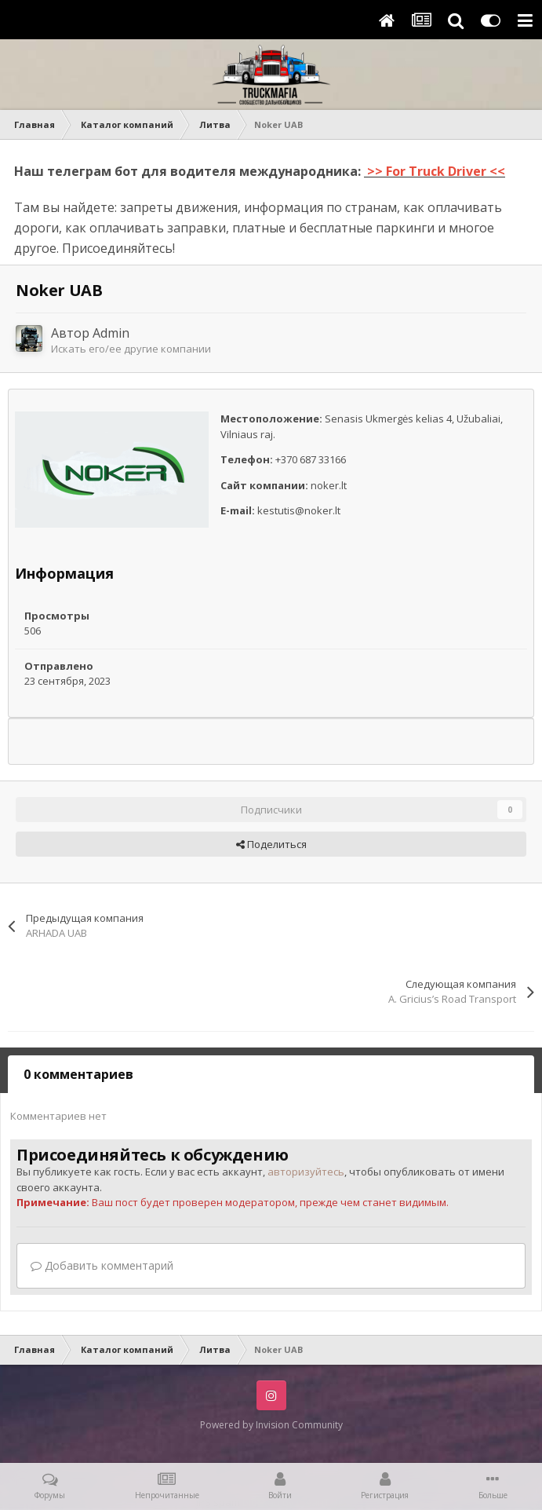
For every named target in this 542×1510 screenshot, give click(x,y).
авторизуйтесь (305, 1171)
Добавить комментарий (102, 1265)
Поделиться (271, 844)
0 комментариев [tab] (78, 1074)
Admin (111, 333)
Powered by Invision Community (271, 1424)
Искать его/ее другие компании (131, 349)
